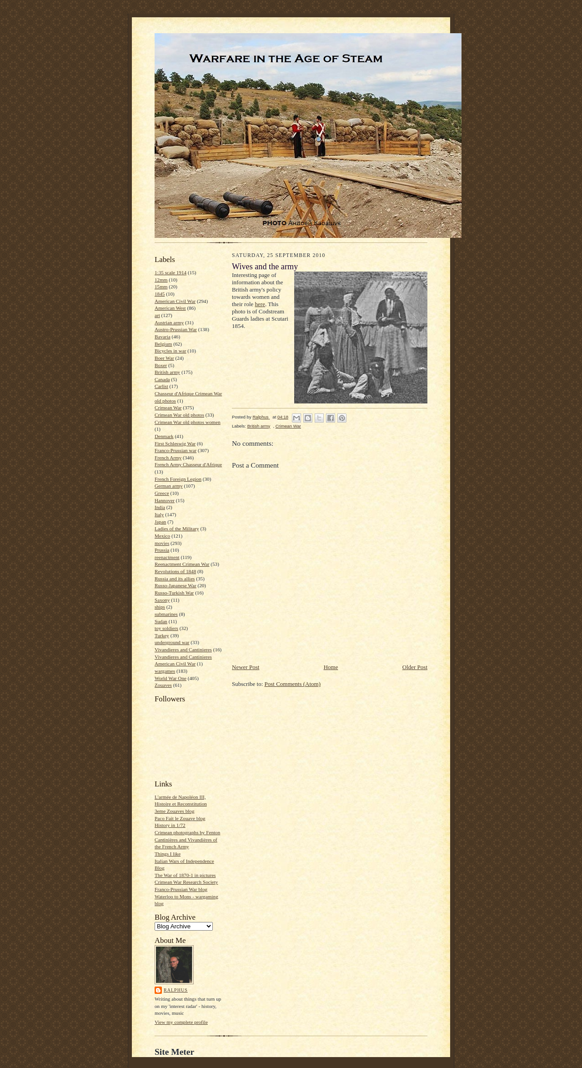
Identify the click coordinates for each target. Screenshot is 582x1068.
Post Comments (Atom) (293, 683)
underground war (172, 642)
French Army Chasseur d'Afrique (188, 464)
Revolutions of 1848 (175, 571)
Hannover (165, 500)
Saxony (162, 600)
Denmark (164, 436)
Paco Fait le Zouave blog (180, 818)
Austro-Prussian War (176, 329)
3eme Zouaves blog (175, 811)
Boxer (161, 365)
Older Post (414, 667)
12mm (161, 279)
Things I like (168, 853)
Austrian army (169, 322)
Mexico (162, 536)
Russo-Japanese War (175, 585)
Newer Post (245, 667)
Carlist (161, 386)
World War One (170, 678)
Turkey (162, 635)
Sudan (161, 621)
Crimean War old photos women (188, 422)
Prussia (162, 550)
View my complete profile (181, 1022)
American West (170, 308)
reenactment (167, 557)
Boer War (164, 358)
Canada (162, 379)
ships (160, 607)
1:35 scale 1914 (170, 272)
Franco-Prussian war (175, 450)
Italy (159, 514)
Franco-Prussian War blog (181, 889)
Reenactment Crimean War (182, 564)
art (157, 315)
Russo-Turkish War (174, 592)
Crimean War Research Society (186, 882)
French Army (168, 457)
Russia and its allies (175, 578)
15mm (161, 286)
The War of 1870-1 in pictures (185, 875)
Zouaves (163, 685)
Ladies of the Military (177, 528)
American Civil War (175, 301)
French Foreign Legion (178, 479)
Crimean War (168, 407)
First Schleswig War (175, 443)
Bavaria (163, 336)
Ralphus (176, 989)
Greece (162, 493)
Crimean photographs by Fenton (187, 832)
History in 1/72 (170, 825)
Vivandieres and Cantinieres (183, 649)
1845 (160, 294)
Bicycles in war (170, 350)
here (260, 304)
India (160, 507)
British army (167, 372)
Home (331, 667)
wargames (165, 671)
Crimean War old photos (179, 415)
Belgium (163, 344)
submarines (166, 614)
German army (169, 486)
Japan (160, 521)
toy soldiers (166, 628)
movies (162, 543)
